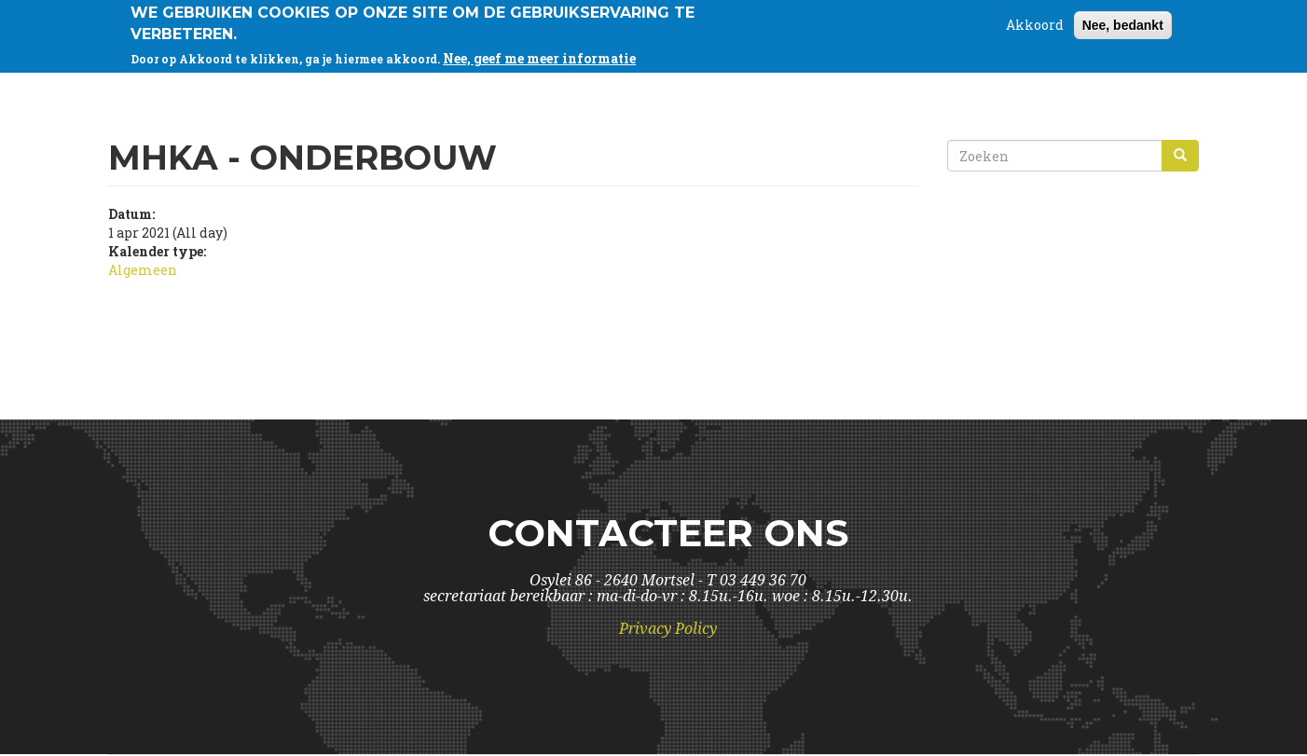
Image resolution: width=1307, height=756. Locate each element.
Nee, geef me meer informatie (539, 54)
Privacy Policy (668, 629)
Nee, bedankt (1122, 21)
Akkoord (1035, 21)
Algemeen (142, 270)
